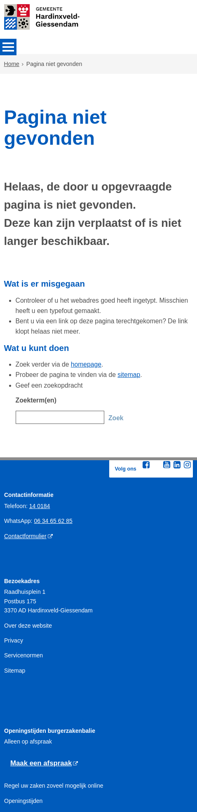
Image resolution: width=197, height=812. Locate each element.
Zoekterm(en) (34, 357)
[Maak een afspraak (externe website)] (44, 715)
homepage (78, 325)
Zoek (115, 373)
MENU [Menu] (8, 47)
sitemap (117, 334)
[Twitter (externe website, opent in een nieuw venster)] (156, 416)
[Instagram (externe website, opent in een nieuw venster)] (187, 416)
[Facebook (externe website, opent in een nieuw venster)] (145, 416)
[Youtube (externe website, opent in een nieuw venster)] (166, 416)
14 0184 (39, 457)
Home (11, 65)
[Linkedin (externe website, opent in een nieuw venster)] (176, 416)
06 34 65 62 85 (53, 472)
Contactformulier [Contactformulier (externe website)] (25, 487)
